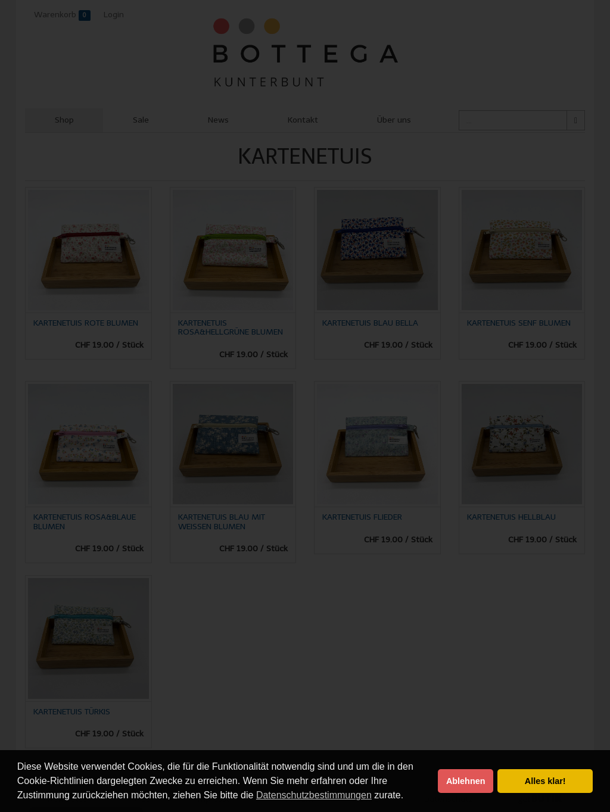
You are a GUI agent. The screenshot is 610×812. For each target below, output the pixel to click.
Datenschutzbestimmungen (314, 795)
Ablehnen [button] (465, 781)
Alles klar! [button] (545, 781)
